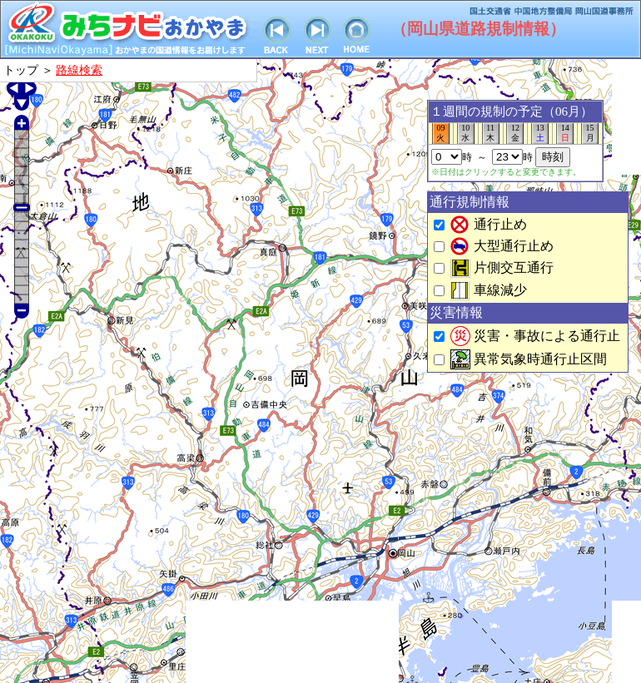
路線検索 (79, 70)
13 (540, 133)
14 (565, 133)
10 (466, 133)
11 (491, 133)
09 (441, 133)
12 (516, 133)
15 (590, 133)
